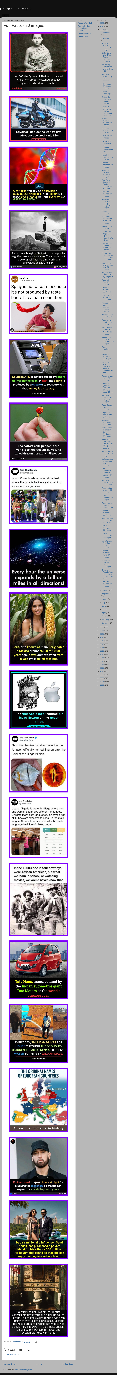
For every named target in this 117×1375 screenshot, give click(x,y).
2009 (102, 675)
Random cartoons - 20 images (107, 165)
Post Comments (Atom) (23, 1370)
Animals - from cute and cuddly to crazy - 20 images (107, 203)
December (106, 33)
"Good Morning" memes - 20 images (107, 122)
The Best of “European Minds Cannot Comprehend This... (107, 146)
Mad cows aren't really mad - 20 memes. (107, 77)
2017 (102, 648)
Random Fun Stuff (85, 23)
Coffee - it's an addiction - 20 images (107, 297)
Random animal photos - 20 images (107, 46)
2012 (102, 665)
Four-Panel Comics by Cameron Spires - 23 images (107, 473)
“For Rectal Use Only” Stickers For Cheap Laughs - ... (107, 444)
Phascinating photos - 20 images (107, 490)
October (105, 590)
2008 (102, 678)
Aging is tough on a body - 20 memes (107, 520)
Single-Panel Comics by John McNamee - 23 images (107, 432)
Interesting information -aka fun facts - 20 (107, 68)
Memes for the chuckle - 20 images (107, 453)
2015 (102, 654)
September (106, 594)
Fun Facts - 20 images (107, 227)
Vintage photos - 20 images (107, 316)
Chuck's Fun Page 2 (15, 9)
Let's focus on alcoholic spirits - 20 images (107, 247)
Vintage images (105, 212)
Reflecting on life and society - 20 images (107, 173)
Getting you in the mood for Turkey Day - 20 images (107, 256)
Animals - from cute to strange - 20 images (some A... (107, 307)
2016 (102, 651)
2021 (102, 634)
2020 (102, 637)
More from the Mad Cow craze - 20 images (107, 544)
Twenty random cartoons (106, 349)
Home (6, 16)
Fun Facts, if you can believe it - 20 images (107, 340)
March (104, 616)
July (104, 603)
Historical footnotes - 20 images (106, 290)
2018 (102, 644)
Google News (83, 36)
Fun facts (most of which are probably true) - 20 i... (107, 388)
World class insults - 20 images (107, 322)
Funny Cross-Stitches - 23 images (107, 407)
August (105, 599)
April (104, 613)
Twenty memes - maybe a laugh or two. (107, 505)
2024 (102, 30)
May (104, 609)
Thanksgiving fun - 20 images (107, 282)
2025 (102, 26)
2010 (102, 671)
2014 (102, 658)
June (104, 606)
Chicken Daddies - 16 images (107, 498)
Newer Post (9, 1364)
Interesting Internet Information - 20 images (107, 563)
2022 (102, 631)
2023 (102, 627)
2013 (102, 661)
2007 (102, 682)
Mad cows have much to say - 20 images (107, 220)
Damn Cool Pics (84, 33)
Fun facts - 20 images (107, 137)
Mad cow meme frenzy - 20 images (107, 482)
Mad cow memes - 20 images (107, 584)
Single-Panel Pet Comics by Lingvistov (107, 275)
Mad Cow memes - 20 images (107, 194)
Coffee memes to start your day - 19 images (107, 462)
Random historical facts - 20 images (106, 554)
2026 (102, 23)
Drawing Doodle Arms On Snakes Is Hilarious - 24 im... (107, 574)
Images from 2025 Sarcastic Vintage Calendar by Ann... (107, 367)
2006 (102, 685)
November (106, 38)
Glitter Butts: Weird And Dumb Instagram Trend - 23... (107, 57)
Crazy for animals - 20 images (107, 130)
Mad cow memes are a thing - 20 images (107, 398)
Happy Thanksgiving (107, 93)
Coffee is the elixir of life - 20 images (107, 513)
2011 (102, 668)
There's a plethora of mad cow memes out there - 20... (107, 111)
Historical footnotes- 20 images (107, 157)
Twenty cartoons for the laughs (107, 535)
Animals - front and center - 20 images (107, 422)
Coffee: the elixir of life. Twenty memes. (107, 100)
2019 (102, 641)
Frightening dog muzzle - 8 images (107, 415)
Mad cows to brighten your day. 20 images (107, 266)
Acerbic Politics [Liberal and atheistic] (84, 28)
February (106, 619)
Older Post (68, 1364)
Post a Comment (12, 1355)
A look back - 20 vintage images (107, 86)
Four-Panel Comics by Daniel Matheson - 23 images (107, 184)
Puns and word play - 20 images (107, 378)
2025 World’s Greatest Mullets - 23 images (107, 331)
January (105, 623)
